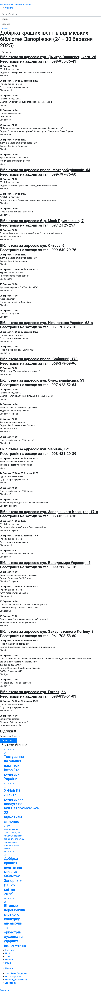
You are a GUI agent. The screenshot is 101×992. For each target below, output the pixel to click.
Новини (22, 4)
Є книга (9, 8)
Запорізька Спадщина (16, 973)
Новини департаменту (16, 979)
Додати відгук (9, 740)
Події (10, 4)
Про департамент (13, 976)
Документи (10, 983)
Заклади (4, 4)
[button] (5, 19)
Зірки (16, 4)
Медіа (29, 4)
